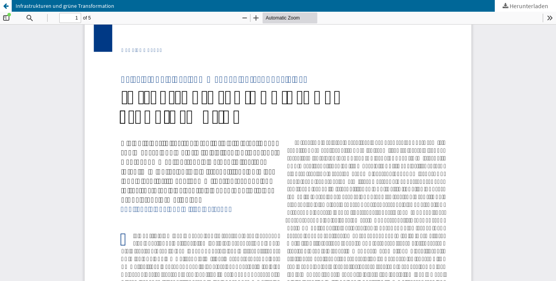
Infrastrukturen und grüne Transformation (65, 5)
